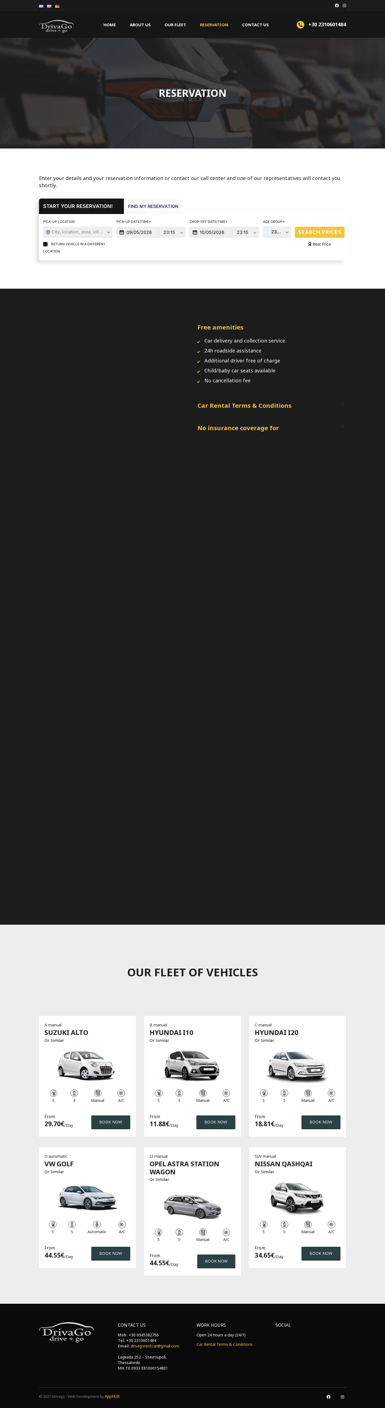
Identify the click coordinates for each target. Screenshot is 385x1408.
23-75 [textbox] (277, 231)
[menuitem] (41, 6)
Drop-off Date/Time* (209, 222)
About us (140, 24)
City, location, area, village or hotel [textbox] (81, 231)
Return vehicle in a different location (74, 247)
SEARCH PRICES (320, 232)
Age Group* (274, 222)
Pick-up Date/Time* (133, 222)
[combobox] (77, 232)
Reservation (214, 24)
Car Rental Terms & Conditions (225, 1344)
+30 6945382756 (144, 1334)
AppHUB (112, 1396)
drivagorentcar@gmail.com (155, 1346)
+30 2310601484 (141, 1340)
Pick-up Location (59, 222)
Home (109, 24)
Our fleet (175, 24)
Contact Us (255, 24)
